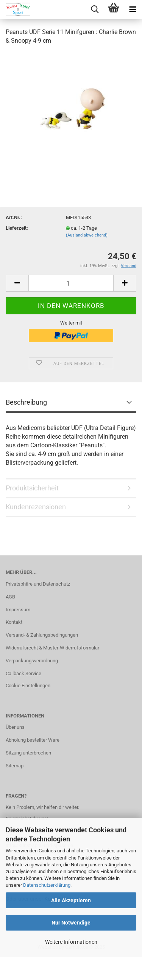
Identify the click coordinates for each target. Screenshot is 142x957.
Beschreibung (26, 402)
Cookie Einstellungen (28, 685)
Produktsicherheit (32, 488)
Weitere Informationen (71, 942)
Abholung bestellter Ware (32, 740)
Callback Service (23, 673)
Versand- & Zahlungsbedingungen (42, 635)
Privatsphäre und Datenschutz (38, 584)
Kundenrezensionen (36, 507)
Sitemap (14, 765)
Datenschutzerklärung (46, 885)
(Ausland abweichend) (87, 235)
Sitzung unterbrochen (28, 753)
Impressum (18, 609)
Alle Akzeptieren (71, 900)
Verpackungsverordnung (32, 660)
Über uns (15, 727)
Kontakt (14, 622)
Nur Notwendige (71, 923)
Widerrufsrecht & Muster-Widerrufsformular (52, 648)
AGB (10, 597)
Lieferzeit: (17, 228)
